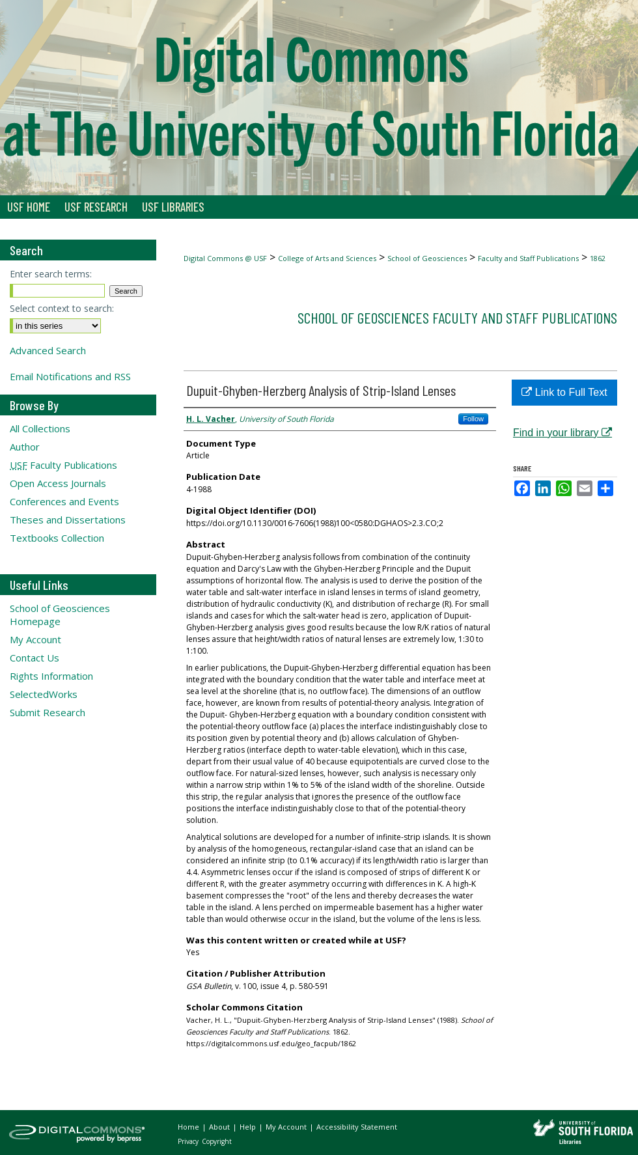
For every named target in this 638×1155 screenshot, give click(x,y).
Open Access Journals (58, 483)
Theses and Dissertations (68, 519)
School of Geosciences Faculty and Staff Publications (457, 317)
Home (189, 1127)
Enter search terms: (51, 274)
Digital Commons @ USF (225, 258)
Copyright (217, 1141)
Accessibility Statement (356, 1127)
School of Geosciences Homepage (60, 615)
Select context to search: (62, 308)
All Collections (40, 428)
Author (25, 446)
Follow (473, 419)
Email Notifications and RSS (70, 376)
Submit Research (47, 712)
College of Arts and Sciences (327, 258)
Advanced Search (48, 350)
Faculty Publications (63, 464)
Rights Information (51, 675)
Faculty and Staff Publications (528, 258)
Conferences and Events (64, 501)
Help (249, 1127)
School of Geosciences (427, 258)
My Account (35, 639)
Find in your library (562, 432)
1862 (597, 258)
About (220, 1127)
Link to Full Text (564, 392)
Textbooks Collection (57, 537)
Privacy (189, 1141)
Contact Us (34, 657)
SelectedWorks (43, 694)
